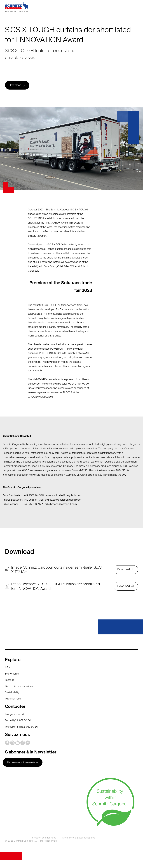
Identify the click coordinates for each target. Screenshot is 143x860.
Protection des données (43, 837)
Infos (7, 667)
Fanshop (9, 680)
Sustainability (12, 692)
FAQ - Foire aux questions (19, 686)
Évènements (12, 673)
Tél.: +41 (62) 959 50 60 (18, 720)
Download (15, 85)
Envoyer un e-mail (14, 714)
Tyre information (13, 698)
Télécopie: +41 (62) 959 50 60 (21, 726)
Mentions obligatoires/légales (78, 837)
